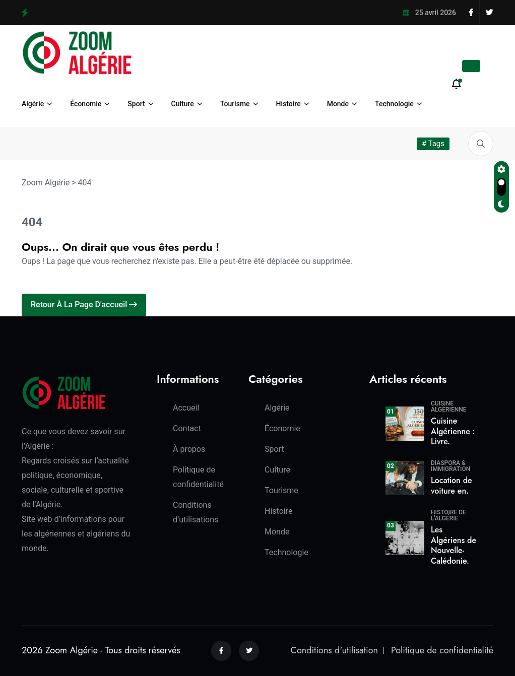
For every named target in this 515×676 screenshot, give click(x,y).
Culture (182, 104)
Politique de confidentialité (442, 650)
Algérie (33, 104)
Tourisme (235, 104)
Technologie (394, 104)
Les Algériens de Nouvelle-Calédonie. (453, 545)
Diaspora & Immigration (450, 466)
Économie (85, 104)
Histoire (288, 104)
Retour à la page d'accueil (84, 304)
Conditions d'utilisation (334, 650)
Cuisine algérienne (449, 406)
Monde (338, 104)
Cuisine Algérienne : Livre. (453, 431)
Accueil (186, 408)
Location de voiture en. (451, 486)
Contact (187, 428)
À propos (189, 449)
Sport (136, 104)
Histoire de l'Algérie (448, 515)
